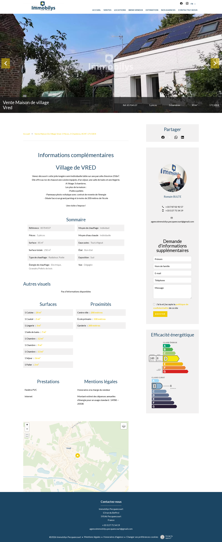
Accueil (26, 134)
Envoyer (160, 314)
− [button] (27, 429)
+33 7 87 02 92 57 (174, 206)
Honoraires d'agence (113, 536)
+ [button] (27, 425)
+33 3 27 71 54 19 (174, 210)
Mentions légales (92, 536)
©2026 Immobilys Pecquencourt (65, 537)
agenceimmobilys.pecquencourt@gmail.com (172, 221)
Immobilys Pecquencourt (111, 509)
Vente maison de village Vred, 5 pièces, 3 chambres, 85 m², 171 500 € (65, 134)
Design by (166, 537)
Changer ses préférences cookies (142, 536)
